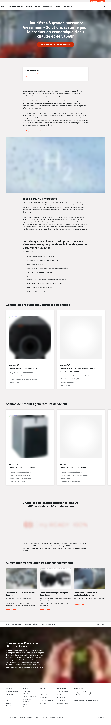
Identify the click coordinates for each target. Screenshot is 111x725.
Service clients (47, 6)
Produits (29, 6)
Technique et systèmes (31, 624)
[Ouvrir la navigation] (2, 6)
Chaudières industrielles (47, 624)
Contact (58, 6)
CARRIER (23, 723)
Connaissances (16, 624)
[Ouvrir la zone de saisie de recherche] (100, 6)
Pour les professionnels (16, 6)
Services (37, 6)
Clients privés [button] (68, 6)
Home (7, 624)
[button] (101, 624)
